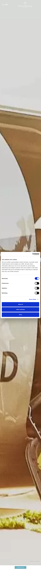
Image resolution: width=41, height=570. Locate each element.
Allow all (20, 304)
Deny (20, 314)
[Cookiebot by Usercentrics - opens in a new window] (32, 254)
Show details (32, 299)
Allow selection (20, 309)
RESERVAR (20, 567)
